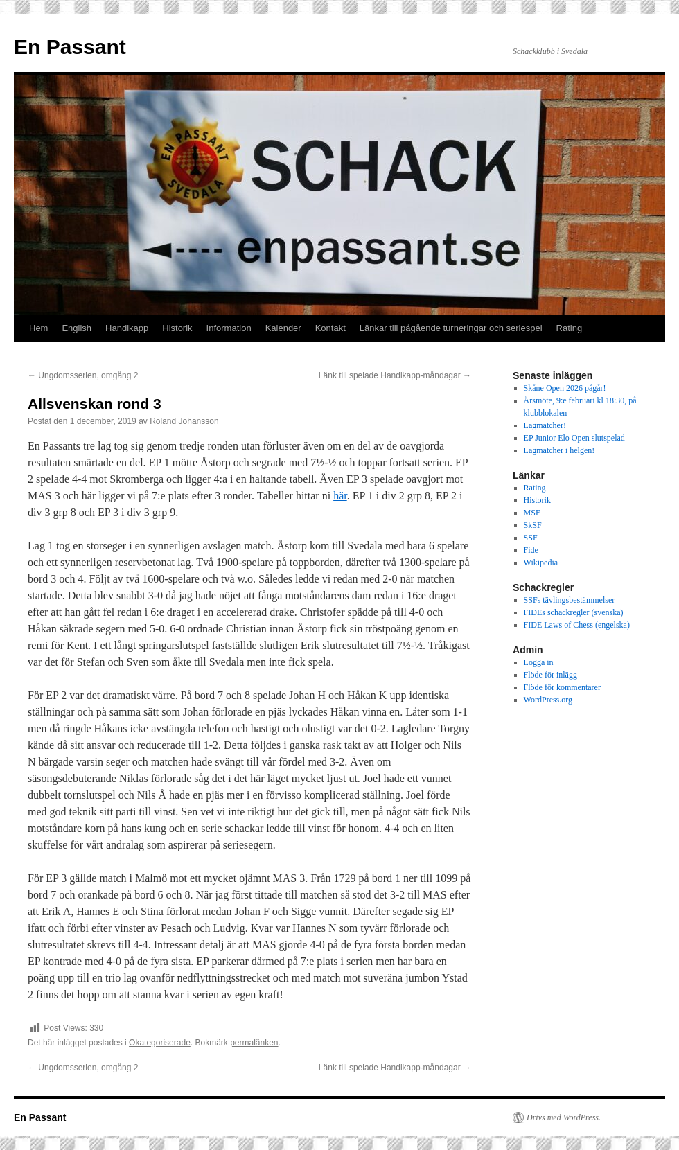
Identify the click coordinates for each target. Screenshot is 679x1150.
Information (229, 328)
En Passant (70, 46)
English (76, 328)
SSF (531, 537)
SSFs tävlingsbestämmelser (569, 600)
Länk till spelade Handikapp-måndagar (395, 375)
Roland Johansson (184, 421)
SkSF (533, 525)
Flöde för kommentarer (562, 687)
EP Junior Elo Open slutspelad (574, 438)
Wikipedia (541, 562)
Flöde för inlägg (550, 675)
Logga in (539, 662)
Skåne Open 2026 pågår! (565, 388)
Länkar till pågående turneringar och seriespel (451, 328)
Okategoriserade (160, 1042)
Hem (38, 328)
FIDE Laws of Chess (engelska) (577, 625)
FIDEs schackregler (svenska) (574, 612)
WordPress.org (548, 700)
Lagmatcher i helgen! (559, 450)
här (340, 496)
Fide (531, 550)
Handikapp (126, 328)
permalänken (254, 1042)
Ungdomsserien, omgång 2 (83, 375)
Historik (177, 328)
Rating (569, 328)
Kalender (283, 328)
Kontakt (330, 328)
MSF (532, 513)
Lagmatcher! (545, 425)
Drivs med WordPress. (564, 1117)
